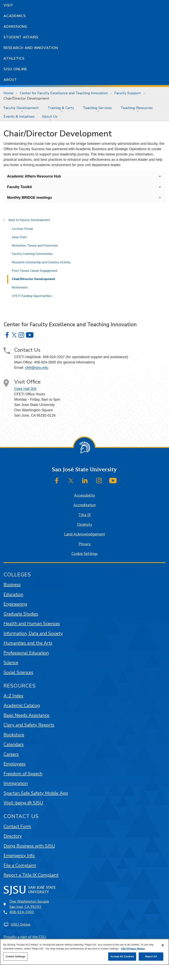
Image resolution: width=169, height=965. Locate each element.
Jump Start (19, 237)
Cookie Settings (84, 553)
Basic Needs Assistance (26, 715)
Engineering (15, 604)
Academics (15, 16)
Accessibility (84, 495)
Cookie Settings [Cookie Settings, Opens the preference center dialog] (15, 956)
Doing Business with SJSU (29, 846)
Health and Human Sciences (32, 623)
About (10, 79)
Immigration (16, 783)
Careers (11, 754)
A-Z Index (13, 696)
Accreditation (84, 505)
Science (11, 662)
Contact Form (17, 826)
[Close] (162, 945)
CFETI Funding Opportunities (32, 296)
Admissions (15, 26)
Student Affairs (21, 37)
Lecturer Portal (22, 229)
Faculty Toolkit (19, 187)
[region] (84, 952)
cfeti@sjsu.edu (36, 368)
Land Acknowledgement (84, 534)
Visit (8, 5)
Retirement (20, 287)
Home (8, 93)
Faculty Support (127, 93)
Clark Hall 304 (25, 389)
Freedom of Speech (23, 774)
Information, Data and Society (33, 633)
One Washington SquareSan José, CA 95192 (29, 904)
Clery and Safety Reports (29, 725)
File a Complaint (20, 865)
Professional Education (26, 653)
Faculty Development (21, 107)
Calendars (14, 744)
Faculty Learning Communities (32, 254)
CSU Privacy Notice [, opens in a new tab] (133, 948)
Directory (13, 836)
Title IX (84, 515)
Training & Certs (61, 107)
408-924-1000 (21, 912)
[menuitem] (22, 108)
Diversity (84, 524)
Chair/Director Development (26, 98)
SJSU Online (15, 69)
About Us (49, 116)
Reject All (151, 956)
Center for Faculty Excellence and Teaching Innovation (64, 93)
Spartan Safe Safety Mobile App (36, 793)
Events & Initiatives (19, 116)
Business (12, 584)
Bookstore (14, 735)
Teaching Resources (137, 107)
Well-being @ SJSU (23, 803)
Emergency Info (19, 855)
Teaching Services (97, 107)
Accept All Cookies (122, 956)
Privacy (84, 544)
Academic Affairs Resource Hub (34, 176)
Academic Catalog (22, 705)
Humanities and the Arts (28, 643)
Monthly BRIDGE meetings (29, 198)
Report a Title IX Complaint (31, 875)
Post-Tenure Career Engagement (35, 271)
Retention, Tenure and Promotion (35, 245)
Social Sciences (18, 672)
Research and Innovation (31, 47)
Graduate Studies (21, 614)
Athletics (14, 58)
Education (13, 594)
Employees (15, 764)
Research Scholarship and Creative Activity (41, 262)
